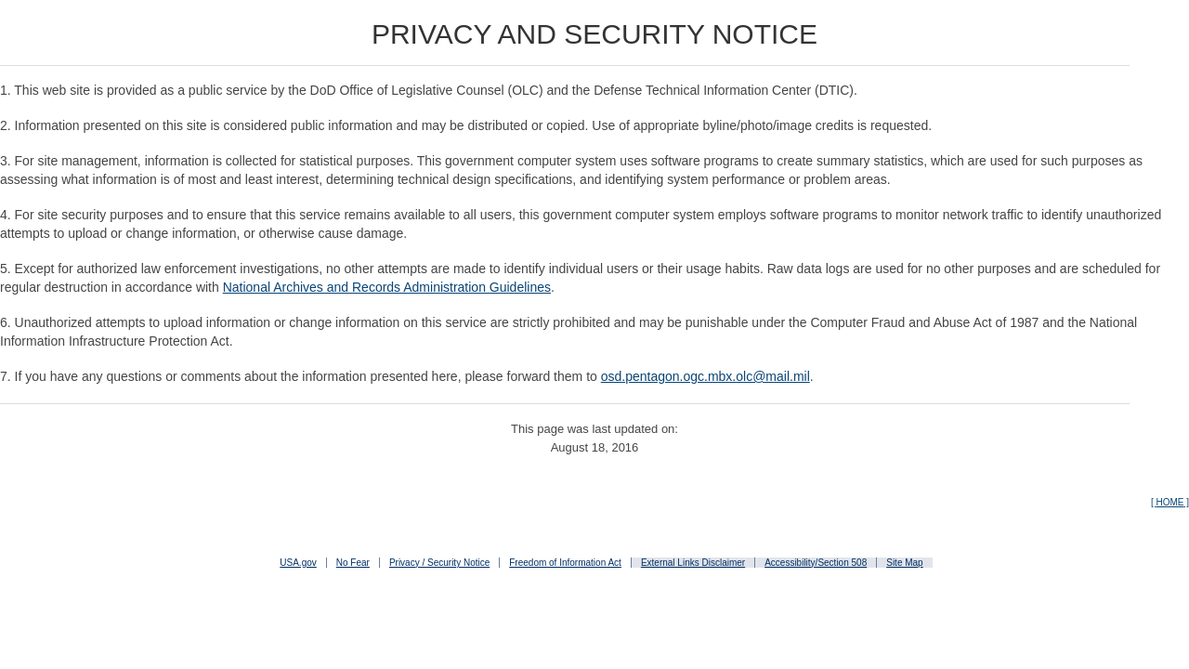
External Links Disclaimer (693, 563)
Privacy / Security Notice (439, 563)
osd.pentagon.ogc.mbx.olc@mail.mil (705, 376)
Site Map (904, 563)
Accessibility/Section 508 (815, 563)
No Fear (353, 563)
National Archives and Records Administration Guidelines (387, 287)
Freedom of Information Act (565, 563)
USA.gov (298, 563)
